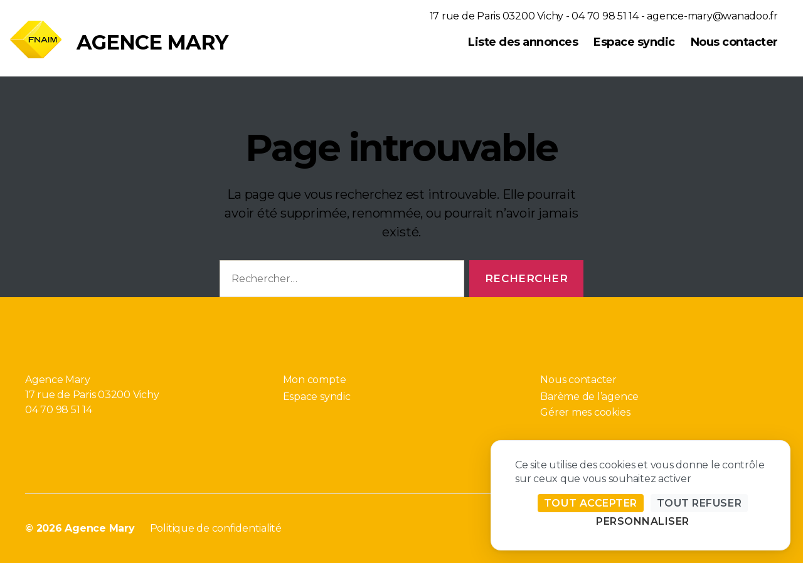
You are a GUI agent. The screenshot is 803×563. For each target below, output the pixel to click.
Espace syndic (634, 42)
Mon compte (314, 380)
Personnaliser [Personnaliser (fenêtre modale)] (642, 521)
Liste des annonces (523, 42)
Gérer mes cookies (585, 412)
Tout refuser (699, 503)
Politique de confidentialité (216, 528)
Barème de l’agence (589, 397)
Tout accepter (590, 503)
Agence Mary (152, 43)
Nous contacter (734, 42)
